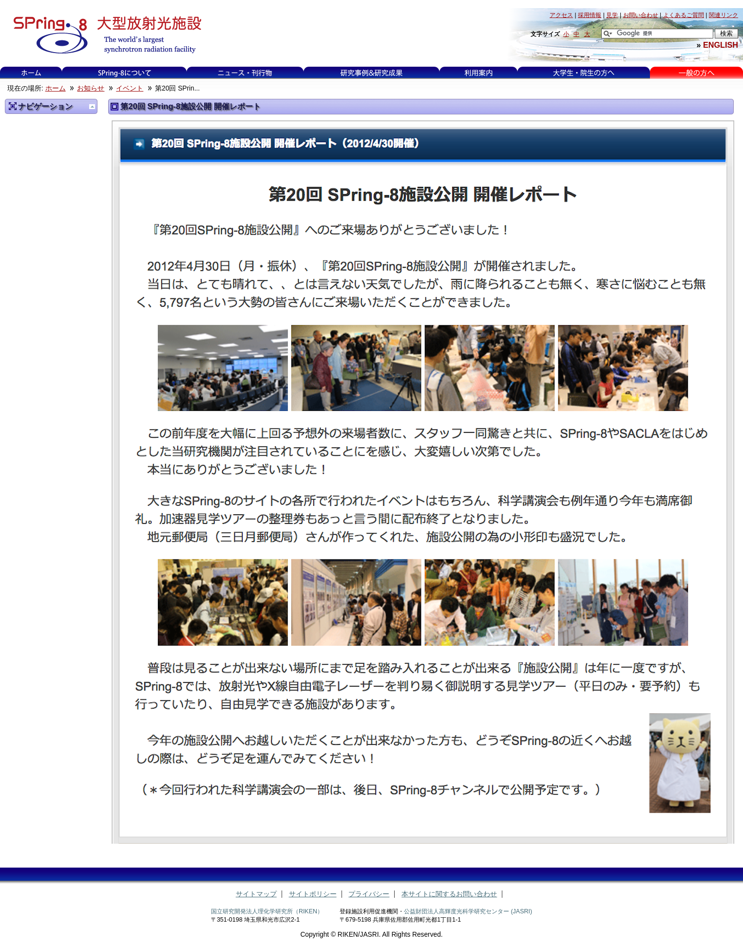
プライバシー (368, 894)
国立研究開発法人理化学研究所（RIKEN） (267, 911)
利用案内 (478, 73)
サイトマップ (256, 894)
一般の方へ (696, 73)
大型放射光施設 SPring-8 (104, 35)
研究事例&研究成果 (371, 73)
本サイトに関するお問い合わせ (449, 894)
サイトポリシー (313, 894)
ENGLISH (720, 44)
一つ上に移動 (92, 106)
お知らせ (90, 88)
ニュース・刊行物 (245, 73)
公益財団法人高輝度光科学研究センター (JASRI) (468, 911)
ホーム (31, 73)
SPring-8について (124, 73)
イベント (129, 88)
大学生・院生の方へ (583, 73)
